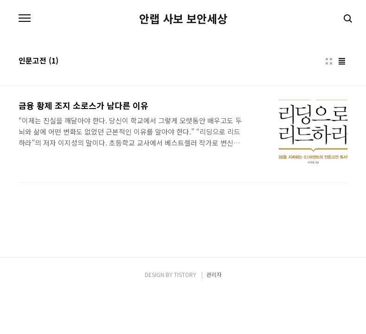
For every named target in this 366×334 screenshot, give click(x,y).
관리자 (214, 274)
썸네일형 (328, 61)
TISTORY (185, 274)
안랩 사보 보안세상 (183, 18)
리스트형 (341, 61)
